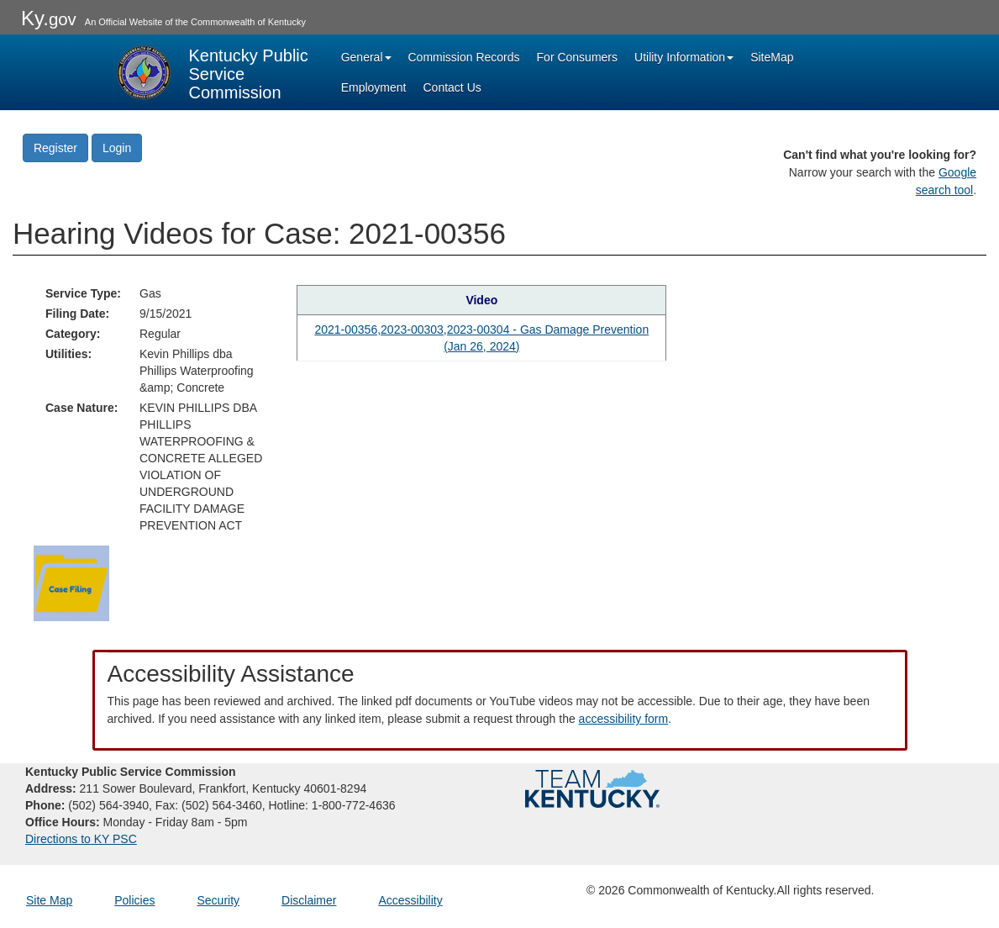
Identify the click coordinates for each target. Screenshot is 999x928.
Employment (374, 87)
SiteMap (771, 57)
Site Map (49, 900)
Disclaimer (308, 900)
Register (55, 148)
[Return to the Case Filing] (71, 581)
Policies (134, 900)
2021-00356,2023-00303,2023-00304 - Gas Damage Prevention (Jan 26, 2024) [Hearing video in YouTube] (481, 338)
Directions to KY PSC (81, 839)
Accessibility (410, 900)
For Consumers (577, 57)
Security (218, 900)
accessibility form (624, 718)
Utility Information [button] (683, 57)
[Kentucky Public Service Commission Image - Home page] (212, 72)
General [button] (366, 57)
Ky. (48, 18)
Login (117, 148)
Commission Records (464, 57)
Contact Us (452, 87)
